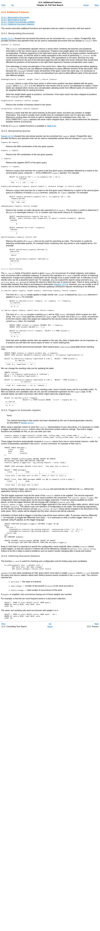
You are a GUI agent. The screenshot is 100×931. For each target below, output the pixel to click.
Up (12, 5)
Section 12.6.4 (61, 298)
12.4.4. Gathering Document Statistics (17, 24)
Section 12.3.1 (7, 38)
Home (86, 5)
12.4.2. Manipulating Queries (13, 20)
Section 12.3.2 (7, 138)
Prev (3, 5)
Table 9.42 (51, 127)
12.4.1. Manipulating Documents (15, 17)
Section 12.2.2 (27, 449)
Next (97, 5)
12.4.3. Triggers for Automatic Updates (18, 22)
